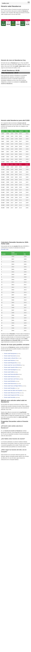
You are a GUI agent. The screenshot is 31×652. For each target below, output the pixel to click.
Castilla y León (5, 3)
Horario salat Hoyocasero (10, 355)
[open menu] (29, 2)
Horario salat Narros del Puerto (11, 379)
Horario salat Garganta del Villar (11, 395)
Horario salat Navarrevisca (10, 383)
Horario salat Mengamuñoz (10, 362)
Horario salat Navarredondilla (11, 374)
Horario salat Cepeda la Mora (11, 367)
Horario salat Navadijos (9, 388)
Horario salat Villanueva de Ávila (11, 392)
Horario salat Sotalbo (9, 372)
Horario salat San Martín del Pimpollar (13, 390)
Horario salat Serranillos (10, 397)
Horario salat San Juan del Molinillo (12, 365)
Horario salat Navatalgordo (10, 369)
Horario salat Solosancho (10, 376)
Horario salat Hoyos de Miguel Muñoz (13, 385)
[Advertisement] (15, 43)
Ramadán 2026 (4, 249)
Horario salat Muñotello (9, 381)
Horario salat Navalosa (9, 360)
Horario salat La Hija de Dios (11, 358)
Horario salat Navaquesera (10, 353)
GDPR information (5, 466)
